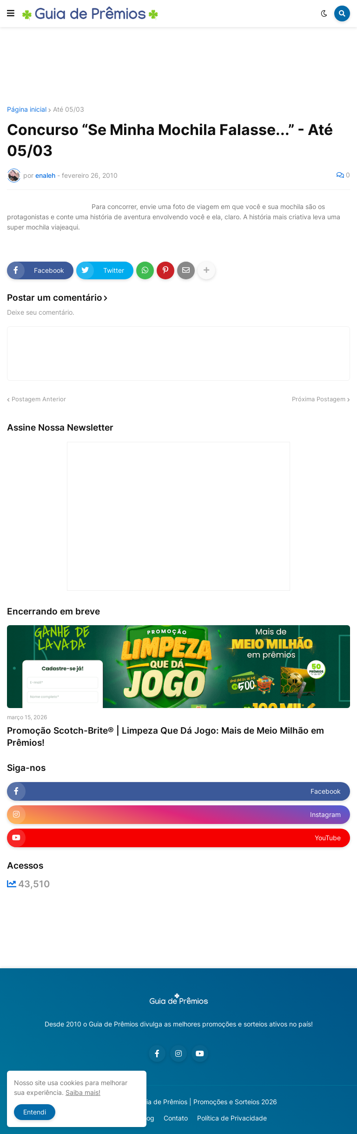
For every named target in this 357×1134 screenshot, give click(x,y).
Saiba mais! (83, 1092)
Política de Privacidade (232, 1118)
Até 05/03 (68, 109)
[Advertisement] (178, 67)
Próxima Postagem (318, 399)
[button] (10, 13)
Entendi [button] (34, 1112)
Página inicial (26, 109)
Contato (176, 1118)
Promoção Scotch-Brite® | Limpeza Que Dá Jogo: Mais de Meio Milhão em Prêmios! (165, 737)
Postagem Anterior (39, 399)
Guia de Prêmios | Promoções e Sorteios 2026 (207, 1102)
